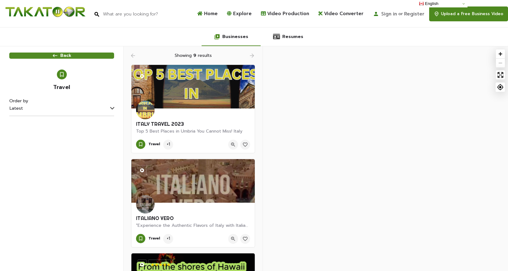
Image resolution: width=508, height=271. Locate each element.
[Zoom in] (500, 53)
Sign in (389, 14)
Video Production (285, 14)
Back (61, 61)
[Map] (385, 158)
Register (414, 14)
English (428, 3)
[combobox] (61, 122)
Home (207, 14)
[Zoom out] (500, 62)
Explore (239, 14)
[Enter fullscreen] (500, 74)
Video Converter (341, 14)
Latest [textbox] (16, 122)
